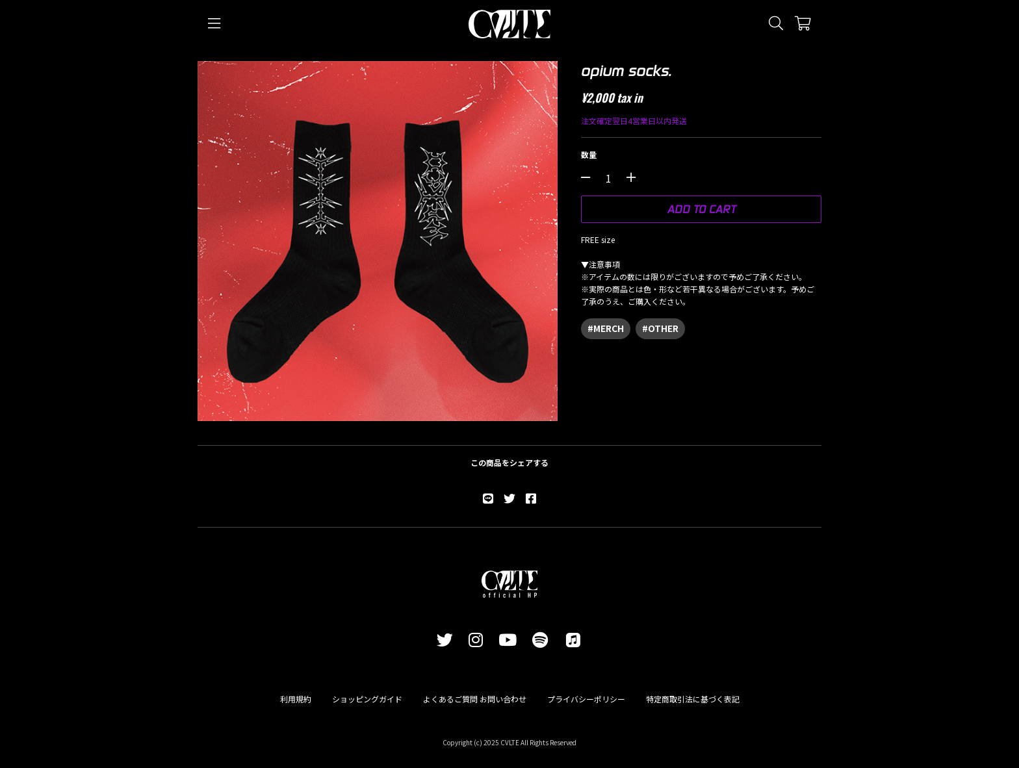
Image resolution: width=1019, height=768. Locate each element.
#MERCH (605, 328)
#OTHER (660, 328)
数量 (589, 154)
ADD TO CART (701, 209)
